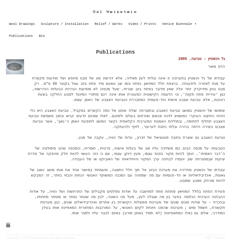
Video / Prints (142, 24)
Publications (21, 36)
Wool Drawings (22, 24)
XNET (209, 237)
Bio (42, 36)
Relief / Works (108, 24)
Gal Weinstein (39, 237)
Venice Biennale (177, 24)
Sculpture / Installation (64, 24)
